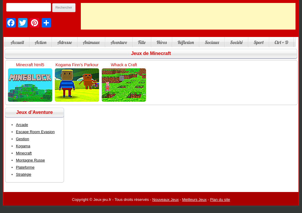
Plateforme (25, 167)
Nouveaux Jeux (165, 199)
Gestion (22, 139)
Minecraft (24, 153)
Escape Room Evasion (35, 132)
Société (236, 42)
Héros (162, 42)
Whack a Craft (124, 64)
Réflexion (186, 42)
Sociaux (212, 42)
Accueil (17, 42)
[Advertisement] (188, 16)
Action (41, 42)
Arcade (22, 124)
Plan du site (220, 199)
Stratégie (23, 174)
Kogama (23, 146)
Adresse (64, 42)
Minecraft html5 (30, 64)
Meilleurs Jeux (194, 199)
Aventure (119, 42)
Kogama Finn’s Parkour (77, 64)
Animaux (91, 42)
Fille (142, 42)
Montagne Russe (30, 160)
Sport (259, 42)
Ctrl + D (281, 42)
